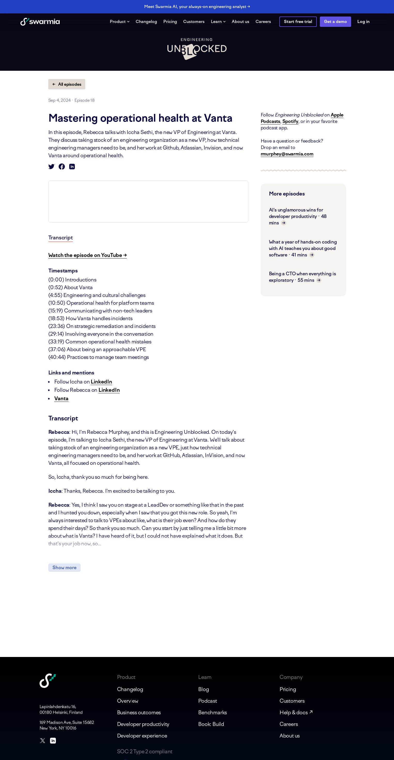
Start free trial (298, 21)
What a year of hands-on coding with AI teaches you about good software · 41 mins (303, 248)
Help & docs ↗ (296, 712)
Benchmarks (212, 712)
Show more (64, 567)
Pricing (170, 21)
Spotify (290, 121)
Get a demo (335, 21)
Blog (203, 689)
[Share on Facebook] (62, 167)
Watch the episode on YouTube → (87, 255)
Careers (263, 21)
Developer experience (142, 736)
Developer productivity (143, 724)
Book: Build (211, 724)
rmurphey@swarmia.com (287, 154)
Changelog (146, 21)
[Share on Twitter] (51, 167)
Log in (363, 21)
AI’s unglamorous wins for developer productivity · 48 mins (298, 216)
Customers (194, 21)
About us (240, 21)
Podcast (207, 701)
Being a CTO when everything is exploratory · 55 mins (302, 277)
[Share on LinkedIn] (72, 167)
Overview (127, 701)
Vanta (61, 398)
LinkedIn (101, 382)
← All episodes (66, 84)
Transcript (60, 237)
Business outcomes (139, 712)
